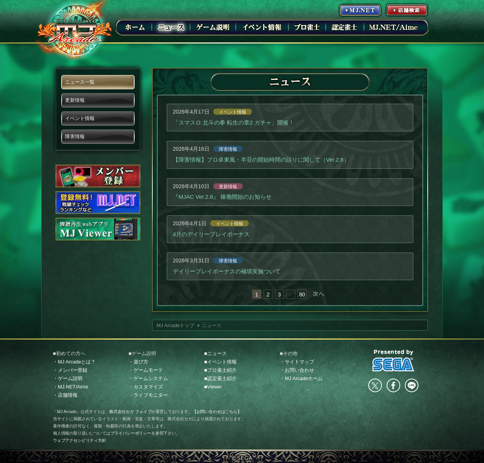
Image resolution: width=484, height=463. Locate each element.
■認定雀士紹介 (220, 378)
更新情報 (228, 186)
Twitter (375, 385)
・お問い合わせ (297, 370)
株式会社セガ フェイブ (130, 411)
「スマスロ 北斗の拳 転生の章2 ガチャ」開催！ (233, 122)
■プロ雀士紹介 (220, 370)
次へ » (318, 294)
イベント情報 (232, 112)
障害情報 (228, 149)
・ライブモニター (148, 395)
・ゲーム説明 (67, 378)
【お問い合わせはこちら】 (217, 411)
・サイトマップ (297, 362)
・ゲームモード (146, 370)
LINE (411, 385)
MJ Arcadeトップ (175, 325)
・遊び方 (138, 362)
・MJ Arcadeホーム (301, 378)
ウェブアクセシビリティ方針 (79, 440)
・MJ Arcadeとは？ (74, 362)
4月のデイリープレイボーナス (211, 234)
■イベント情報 (220, 362)
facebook (393, 385)
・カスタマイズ (146, 387)
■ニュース (215, 353)
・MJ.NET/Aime (70, 387)
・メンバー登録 (70, 370)
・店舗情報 (65, 395)
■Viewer (213, 387)
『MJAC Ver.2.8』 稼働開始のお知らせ (222, 196)
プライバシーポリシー (130, 433)
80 (302, 295)
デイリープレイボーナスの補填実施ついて (227, 271)
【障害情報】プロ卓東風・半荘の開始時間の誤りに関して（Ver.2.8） (261, 159)
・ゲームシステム (148, 378)
